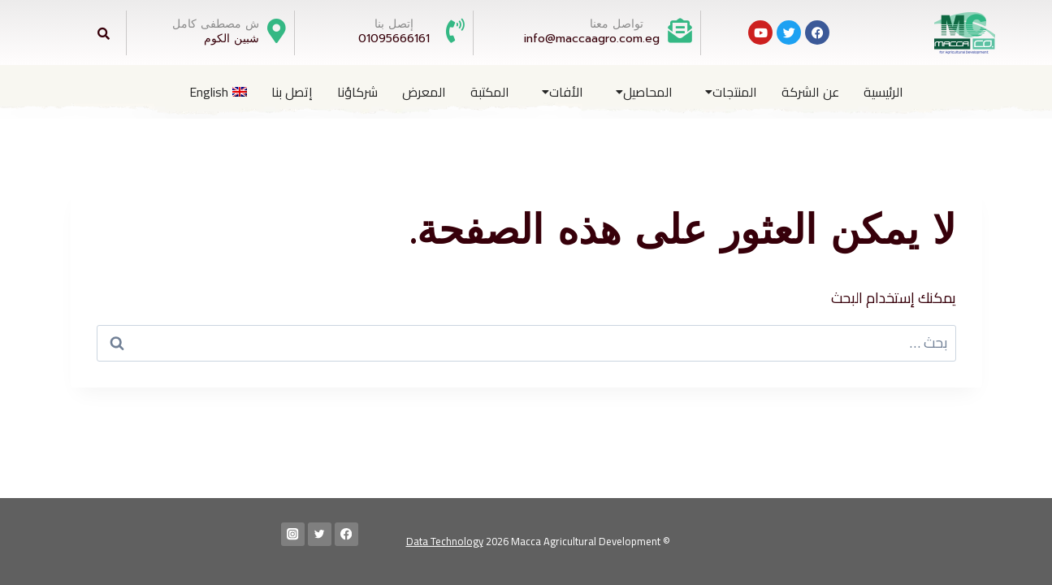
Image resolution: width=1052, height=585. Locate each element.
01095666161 (394, 38)
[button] (727, 91)
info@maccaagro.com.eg (592, 38)
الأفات (562, 92)
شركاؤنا (357, 92)
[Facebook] (346, 534)
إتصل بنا (292, 92)
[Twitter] (319, 534)
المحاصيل (644, 92)
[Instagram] (293, 534)
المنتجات (731, 92)
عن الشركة (810, 92)
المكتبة (489, 92)
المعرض (424, 92)
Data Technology (444, 541)
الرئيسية (883, 92)
